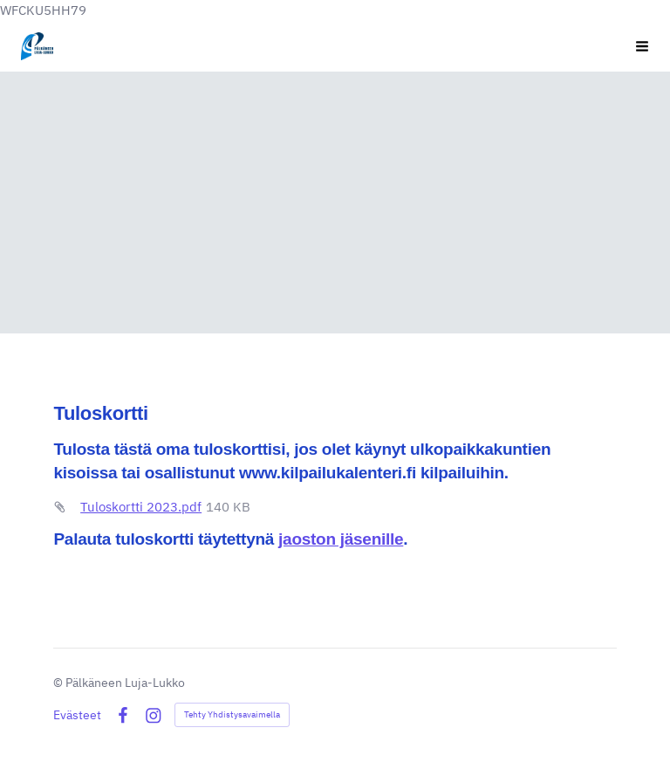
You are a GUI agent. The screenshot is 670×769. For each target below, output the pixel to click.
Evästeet (77, 715)
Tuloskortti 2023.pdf (141, 506)
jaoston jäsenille (340, 538)
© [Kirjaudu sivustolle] (59, 682)
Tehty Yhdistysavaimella (232, 714)
